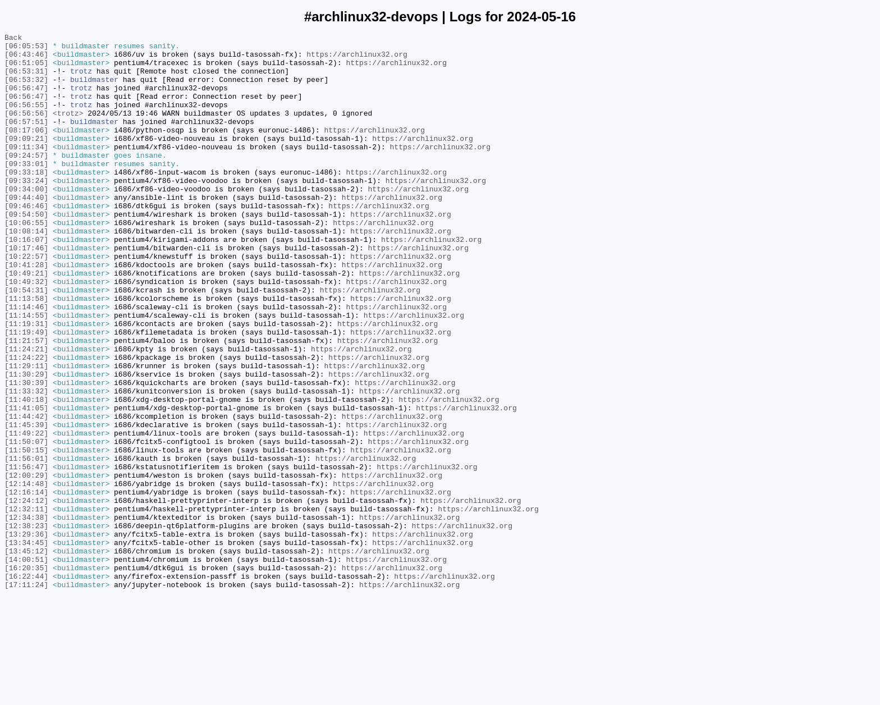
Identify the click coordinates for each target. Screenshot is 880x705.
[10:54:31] (26, 342)
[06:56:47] (26, 99)
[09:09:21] (26, 160)
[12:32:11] (26, 604)
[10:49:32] (26, 332)
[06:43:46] (26, 59)
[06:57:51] (26, 140)
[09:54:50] (26, 251)
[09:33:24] (26, 210)
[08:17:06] (26, 150)
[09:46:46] (26, 241)
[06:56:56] (26, 130)
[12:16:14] (26, 584)
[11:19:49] (26, 392)
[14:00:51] (26, 665)
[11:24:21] (26, 413)
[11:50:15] (26, 534)
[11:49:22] (26, 514)
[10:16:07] (26, 281)
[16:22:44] (26, 685)
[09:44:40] (26, 231)
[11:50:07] (26, 524)
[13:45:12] (26, 655)
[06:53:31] (26, 79)
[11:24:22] (26, 423)
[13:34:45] (26, 645)
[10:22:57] (26, 301)
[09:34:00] (26, 221)
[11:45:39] (26, 503)
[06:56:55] (26, 120)
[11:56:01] (26, 544)
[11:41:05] (26, 483)
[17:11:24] (26, 695)
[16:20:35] (26, 675)
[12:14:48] (26, 574)
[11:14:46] (26, 362)
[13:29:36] (26, 635)
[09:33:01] (26, 190)
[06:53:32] (26, 89)
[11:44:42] (26, 493)
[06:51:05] (26, 69)
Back (13, 39)
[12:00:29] (26, 564)
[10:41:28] (26, 311)
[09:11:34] (26, 170)
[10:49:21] (26, 322)
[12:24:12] (26, 594)
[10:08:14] (26, 271)
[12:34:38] (26, 615)
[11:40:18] (26, 473)
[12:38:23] (26, 625)
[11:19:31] (26, 382)
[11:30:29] (26, 443)
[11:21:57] (26, 402)
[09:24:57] (26, 180)
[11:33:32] (26, 463)
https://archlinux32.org (356, 59)
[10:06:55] (26, 261)
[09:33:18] (26, 200)
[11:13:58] (26, 352)
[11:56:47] (26, 554)
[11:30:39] (26, 453)
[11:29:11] (26, 433)
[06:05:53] (26, 49)
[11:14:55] (26, 372)
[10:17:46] (26, 291)
